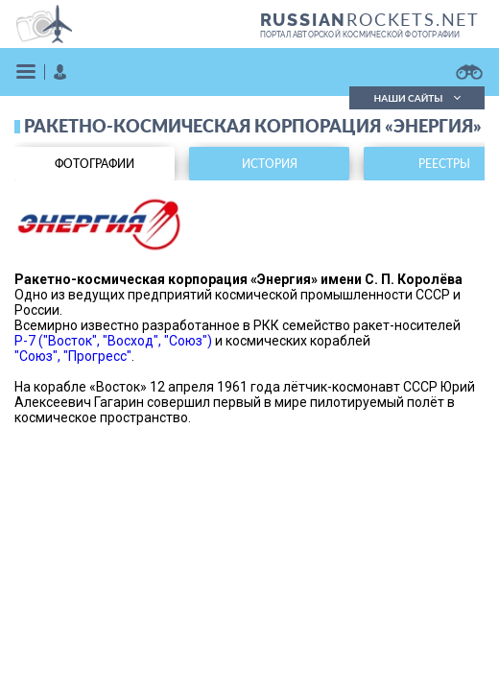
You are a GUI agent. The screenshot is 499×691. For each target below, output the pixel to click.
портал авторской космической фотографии (360, 34)
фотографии (94, 163)
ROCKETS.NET (370, 19)
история (269, 163)
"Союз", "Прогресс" (72, 356)
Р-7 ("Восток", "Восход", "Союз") (113, 340)
